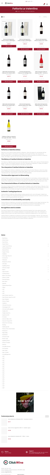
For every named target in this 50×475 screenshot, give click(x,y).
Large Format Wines (7, 246)
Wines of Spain (5, 301)
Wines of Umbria (6, 342)
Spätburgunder (5, 326)
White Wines (9, 139)
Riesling (4, 324)
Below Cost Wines (6, 275)
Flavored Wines (5, 279)
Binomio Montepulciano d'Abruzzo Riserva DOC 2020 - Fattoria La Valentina (41, 41)
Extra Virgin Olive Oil (6, 255)
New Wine (4, 281)
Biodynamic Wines (6, 261)
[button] (46, 416)
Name (3, 269)
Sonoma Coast (5, 336)
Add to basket (25, 49)
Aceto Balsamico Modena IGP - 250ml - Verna (18, 436)
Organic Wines (5, 252)
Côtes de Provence (6, 305)
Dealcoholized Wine (6, 285)
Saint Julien (4, 350)
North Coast (5, 338)
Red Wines (8, 42)
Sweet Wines (5, 244)
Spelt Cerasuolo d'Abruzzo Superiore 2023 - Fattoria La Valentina (41, 73)
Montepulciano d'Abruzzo (7, 187)
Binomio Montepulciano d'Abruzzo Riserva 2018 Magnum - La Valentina (9, 41)
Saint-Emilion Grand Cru (7, 295)
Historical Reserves (6, 248)
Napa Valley (5, 332)
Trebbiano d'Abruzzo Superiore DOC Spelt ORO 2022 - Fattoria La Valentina (9, 138)
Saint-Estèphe (5, 299)
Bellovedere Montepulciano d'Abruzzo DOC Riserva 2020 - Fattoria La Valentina (9, 73)
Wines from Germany (7, 322)
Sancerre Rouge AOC (7, 320)
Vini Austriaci (5, 348)
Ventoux (4, 344)
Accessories (5, 257)
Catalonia (4, 303)
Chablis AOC (5, 311)
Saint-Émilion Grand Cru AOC (8, 297)
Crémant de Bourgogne (7, 309)
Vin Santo (4, 317)
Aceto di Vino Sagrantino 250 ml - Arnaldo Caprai (19, 427)
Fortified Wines (5, 273)
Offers (3, 287)
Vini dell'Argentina (6, 354)
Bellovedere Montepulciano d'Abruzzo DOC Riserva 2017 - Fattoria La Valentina (8, 105)
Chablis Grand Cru (6, 313)
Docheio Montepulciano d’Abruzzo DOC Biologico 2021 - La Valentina (25, 73)
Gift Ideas (4, 263)
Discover (9, 46)
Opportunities (5, 271)
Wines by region (6, 267)
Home (3, 235)
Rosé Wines (41, 74)
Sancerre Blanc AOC (7, 319)
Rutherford (4, 334)
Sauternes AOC (5, 315)
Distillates (4, 254)
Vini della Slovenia (6, 346)
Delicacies (4, 259)
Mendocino (4, 330)
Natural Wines (5, 250)
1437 (3, 289)
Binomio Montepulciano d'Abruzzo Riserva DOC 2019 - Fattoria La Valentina (25, 105)
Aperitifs (4, 283)
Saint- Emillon (5, 352)
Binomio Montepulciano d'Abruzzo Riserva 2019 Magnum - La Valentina (25, 41)
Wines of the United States (8, 328)
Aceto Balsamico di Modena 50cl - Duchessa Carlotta (20, 419)
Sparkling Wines (6, 265)
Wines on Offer (5, 277)
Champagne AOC (6, 307)
